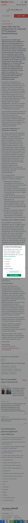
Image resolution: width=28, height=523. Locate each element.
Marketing (8, 266)
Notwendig (8, 259)
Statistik (7, 264)
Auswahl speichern (14, 271)
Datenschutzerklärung (9, 256)
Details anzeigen (8, 268)
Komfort (7, 261)
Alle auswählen (14, 275)
